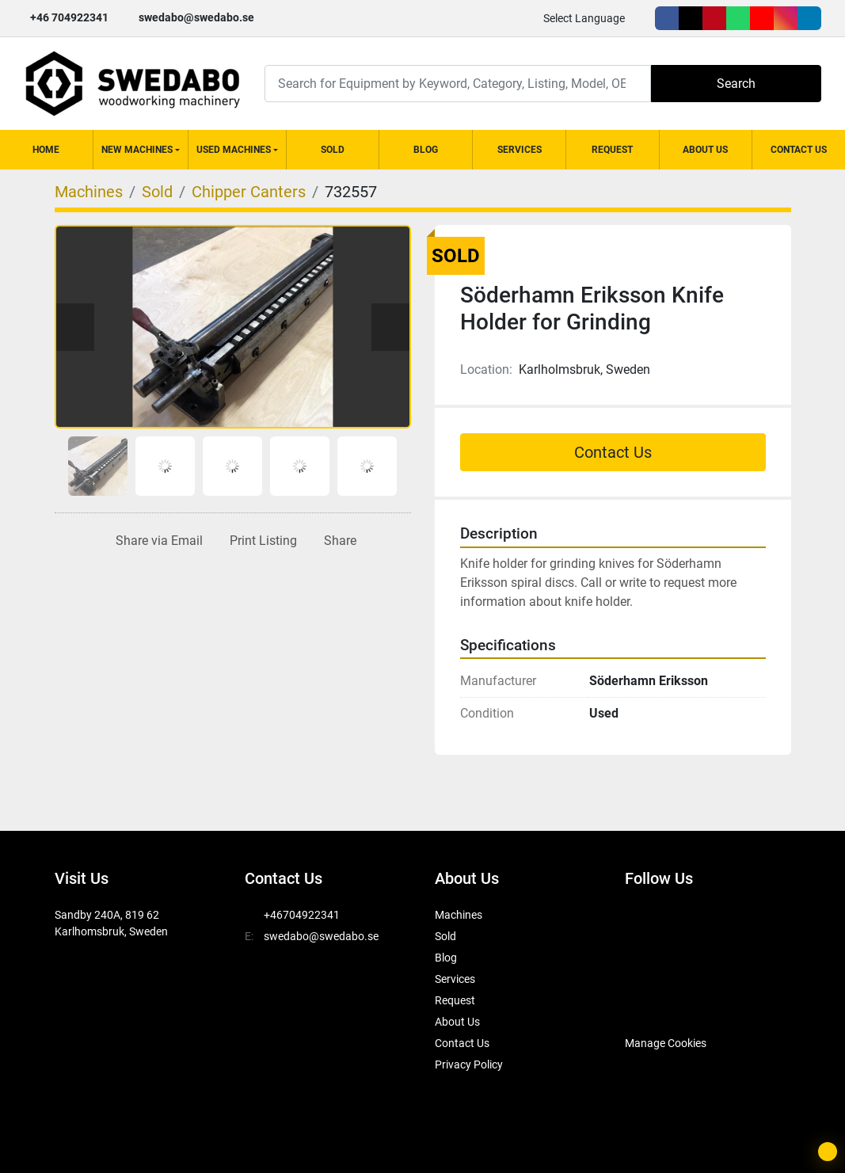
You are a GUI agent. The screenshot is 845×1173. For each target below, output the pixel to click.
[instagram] (785, 18)
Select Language (584, 18)
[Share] (337, 541)
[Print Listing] (260, 541)
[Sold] (157, 191)
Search (736, 83)
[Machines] (89, 191)
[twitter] (690, 18)
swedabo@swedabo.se (196, 17)
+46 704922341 (69, 17)
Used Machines (233, 149)
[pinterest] (714, 18)
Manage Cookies (665, 1043)
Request (612, 149)
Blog (425, 149)
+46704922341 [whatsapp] (302, 914)
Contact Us (799, 149)
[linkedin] (809, 18)
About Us (705, 149)
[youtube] (762, 18)
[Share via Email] (156, 541)
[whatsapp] (738, 18)
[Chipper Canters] (249, 191)
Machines (458, 914)
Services (519, 149)
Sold (332, 149)
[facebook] (667, 18)
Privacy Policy (469, 1064)
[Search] (458, 83)
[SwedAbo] (654, 1003)
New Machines (137, 149)
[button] (140, 149)
